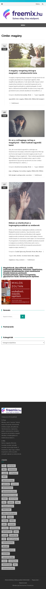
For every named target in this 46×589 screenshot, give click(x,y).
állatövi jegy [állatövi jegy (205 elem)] (7, 564)
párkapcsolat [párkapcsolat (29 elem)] (7, 531)
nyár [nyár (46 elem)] (4, 524)
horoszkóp (22, 171)
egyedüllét (12, 99)
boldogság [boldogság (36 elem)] (12, 469)
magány (21, 99)
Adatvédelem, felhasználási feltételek (17, 580)
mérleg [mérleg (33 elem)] (5, 520)
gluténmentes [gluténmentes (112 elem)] (7, 488)
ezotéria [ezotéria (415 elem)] (15, 484)
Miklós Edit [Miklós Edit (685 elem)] (6, 509)
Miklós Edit (28, 99)
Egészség (23, 251)
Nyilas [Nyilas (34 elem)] (12, 520)
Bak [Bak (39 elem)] (4, 465)
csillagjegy (15, 171)
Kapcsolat (35, 580)
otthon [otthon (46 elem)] (5, 528)
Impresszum (23, 583)
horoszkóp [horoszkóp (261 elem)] (13, 498)
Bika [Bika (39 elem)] (4, 469)
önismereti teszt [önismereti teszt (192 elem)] (8, 568)
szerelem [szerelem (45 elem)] (6, 553)
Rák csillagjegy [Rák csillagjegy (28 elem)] (13, 539)
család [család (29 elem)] (5, 473)
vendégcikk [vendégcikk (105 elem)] (13, 561)
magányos (12, 260)
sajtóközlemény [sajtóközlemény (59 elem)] (8, 542)
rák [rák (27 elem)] (4, 539)
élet (17, 99)
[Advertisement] (23, 372)
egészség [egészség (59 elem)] (6, 484)
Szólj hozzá (15, 103)
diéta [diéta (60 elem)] (4, 476)
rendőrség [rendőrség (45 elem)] (13, 535)
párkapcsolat (21, 175)
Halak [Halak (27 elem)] (5, 498)
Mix (37, 251)
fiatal (29, 255)
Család (17, 251)
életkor (19, 255)
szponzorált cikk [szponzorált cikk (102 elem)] (8, 557)
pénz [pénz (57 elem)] (16, 531)
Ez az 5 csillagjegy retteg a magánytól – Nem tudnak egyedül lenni (25, 142)
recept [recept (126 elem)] (5, 535)
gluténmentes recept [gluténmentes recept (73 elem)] (9, 495)
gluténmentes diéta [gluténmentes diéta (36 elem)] (9, 491)
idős (32, 255)
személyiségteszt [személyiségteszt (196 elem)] (8, 550)
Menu (38, 4)
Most (40, 251)
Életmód (28, 251)
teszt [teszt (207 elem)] (4, 561)
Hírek (29, 95)
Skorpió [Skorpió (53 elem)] (5, 546)
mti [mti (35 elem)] (4, 517)
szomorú (21, 260)
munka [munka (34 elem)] (10, 517)
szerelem (29, 175)
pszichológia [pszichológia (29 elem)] (15, 528)
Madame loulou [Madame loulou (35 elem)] (8, 506)
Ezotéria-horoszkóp (21, 95)
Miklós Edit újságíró (38, 99)
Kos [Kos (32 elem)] (4, 502)
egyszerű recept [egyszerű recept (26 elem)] (8, 480)
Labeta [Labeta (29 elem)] (11, 502)
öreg (17, 260)
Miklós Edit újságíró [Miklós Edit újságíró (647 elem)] (9, 513)
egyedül (41, 95)
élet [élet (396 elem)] (15, 564)
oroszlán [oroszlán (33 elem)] (11, 524)
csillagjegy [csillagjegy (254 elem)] (13, 473)
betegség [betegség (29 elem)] (11, 465)
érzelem (24, 255)
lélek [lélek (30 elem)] (17, 502)
